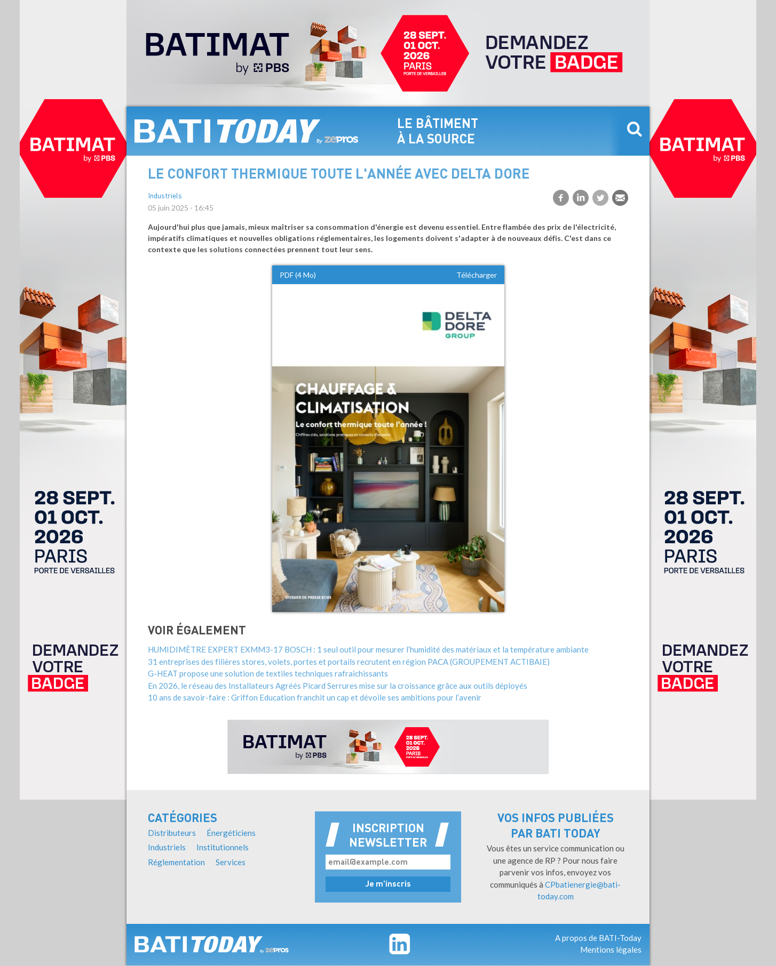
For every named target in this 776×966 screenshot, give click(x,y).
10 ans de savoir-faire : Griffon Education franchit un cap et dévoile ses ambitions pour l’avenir (314, 697)
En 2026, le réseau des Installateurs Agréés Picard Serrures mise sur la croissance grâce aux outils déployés (337, 685)
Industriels (165, 196)
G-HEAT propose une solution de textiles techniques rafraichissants (268, 673)
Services (231, 862)
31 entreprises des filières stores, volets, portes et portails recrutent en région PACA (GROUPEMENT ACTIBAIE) (349, 661)
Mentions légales (611, 949)
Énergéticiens (231, 833)
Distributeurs (172, 833)
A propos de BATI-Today (598, 938)
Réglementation (176, 862)
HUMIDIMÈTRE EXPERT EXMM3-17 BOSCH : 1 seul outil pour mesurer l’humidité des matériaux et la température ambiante (368, 649)
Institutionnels (222, 847)
